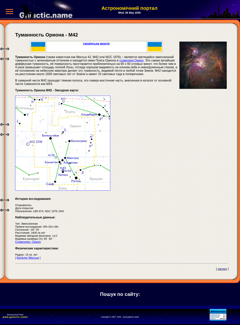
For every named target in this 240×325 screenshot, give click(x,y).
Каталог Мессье (28, 257)
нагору (222, 269)
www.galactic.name (15, 317)
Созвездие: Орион (28, 242)
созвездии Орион (131, 60)
